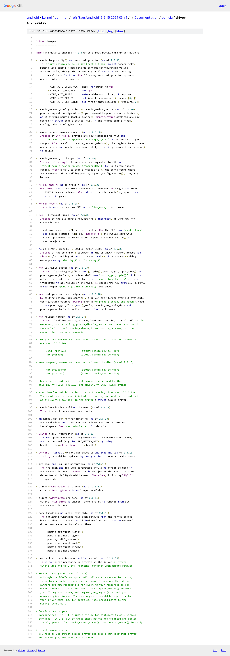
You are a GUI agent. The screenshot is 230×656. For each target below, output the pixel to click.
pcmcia (167, 17)
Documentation (146, 17)
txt (215, 650)
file (101, 31)
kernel (47, 17)
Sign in (222, 5)
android (33, 17)
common (61, 17)
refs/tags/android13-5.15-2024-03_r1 (99, 17)
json (223, 650)
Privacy (31, 650)
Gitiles (21, 650)
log (110, 31)
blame (120, 31)
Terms (41, 650)
